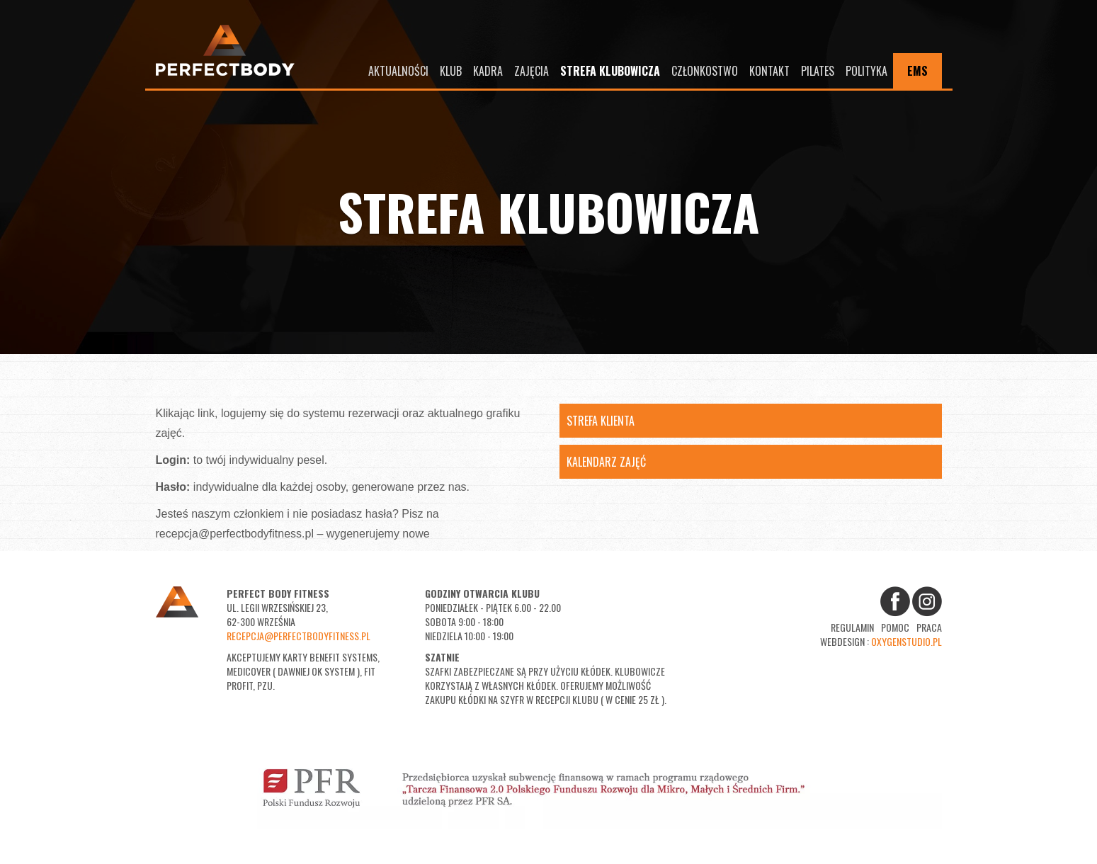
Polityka (866, 70)
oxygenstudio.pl (906, 641)
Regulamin (852, 627)
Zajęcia (531, 70)
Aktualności (398, 70)
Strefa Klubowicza (610, 70)
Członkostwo (704, 70)
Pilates (817, 70)
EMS (917, 70)
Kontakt (769, 70)
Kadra (488, 70)
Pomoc (895, 627)
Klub (451, 70)
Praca (929, 627)
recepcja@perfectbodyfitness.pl (298, 635)
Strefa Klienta (601, 420)
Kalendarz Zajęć (606, 461)
